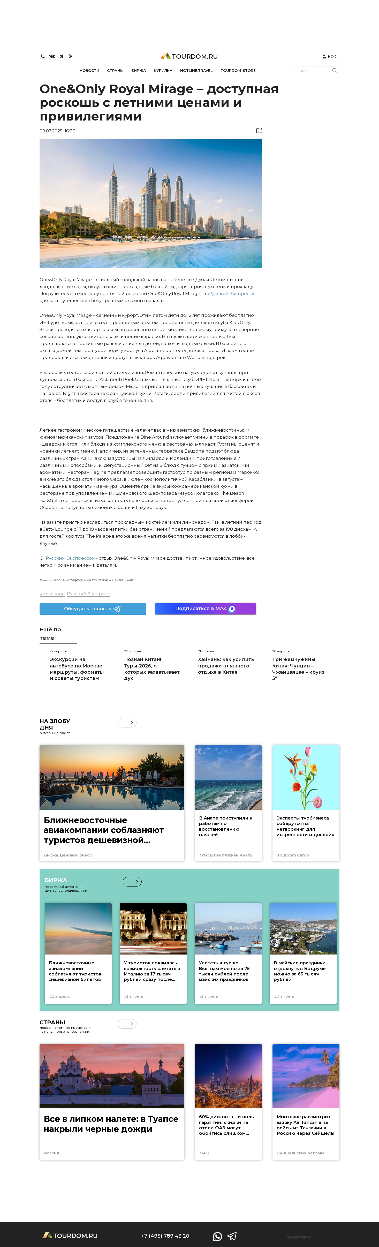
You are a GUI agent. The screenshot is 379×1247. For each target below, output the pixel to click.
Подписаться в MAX (205, 609)
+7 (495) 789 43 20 (165, 1236)
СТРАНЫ (115, 70)
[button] (132, 723)
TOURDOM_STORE (238, 70)
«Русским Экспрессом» (71, 558)
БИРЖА (138, 70)
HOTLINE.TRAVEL (196, 70)
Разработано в (298, 1237)
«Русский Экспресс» (230, 293)
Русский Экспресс (88, 593)
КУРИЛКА (163, 70)
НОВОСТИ (89, 70)
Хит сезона (52, 593)
